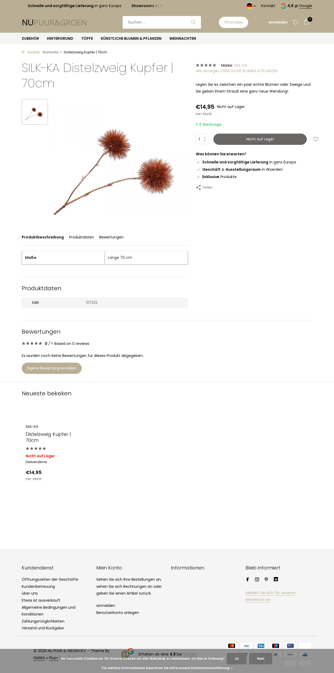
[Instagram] (257, 580)
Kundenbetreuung (38, 586)
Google (305, 5)
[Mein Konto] (278, 22)
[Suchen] (162, 22)
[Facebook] (248, 580)
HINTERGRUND (60, 38)
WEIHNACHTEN (182, 38)
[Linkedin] (276, 580)
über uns (30, 593)
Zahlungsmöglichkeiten (43, 621)
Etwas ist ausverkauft (41, 600)
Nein (260, 658)
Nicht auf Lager (260, 139)
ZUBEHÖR (30, 38)
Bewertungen (111, 237)
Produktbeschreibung (43, 237)
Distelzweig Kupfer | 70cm (48, 437)
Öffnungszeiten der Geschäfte (50, 579)
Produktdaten (81, 237)
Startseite (52, 52)
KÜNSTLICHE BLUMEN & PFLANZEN (131, 38)
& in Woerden (239, 169)
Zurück (31, 52)
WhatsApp (233, 22)
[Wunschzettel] (295, 22)
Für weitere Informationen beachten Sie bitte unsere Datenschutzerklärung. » (167, 668)
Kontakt (268, 5)
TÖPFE (87, 38)
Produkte (216, 176)
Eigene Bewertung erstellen (51, 368)
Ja (237, 658)
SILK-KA (240, 65)
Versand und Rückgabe (43, 628)
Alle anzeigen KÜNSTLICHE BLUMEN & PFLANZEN (236, 70)
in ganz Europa (246, 162)
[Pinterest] (266, 580)
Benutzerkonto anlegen (117, 612)
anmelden (105, 605)
